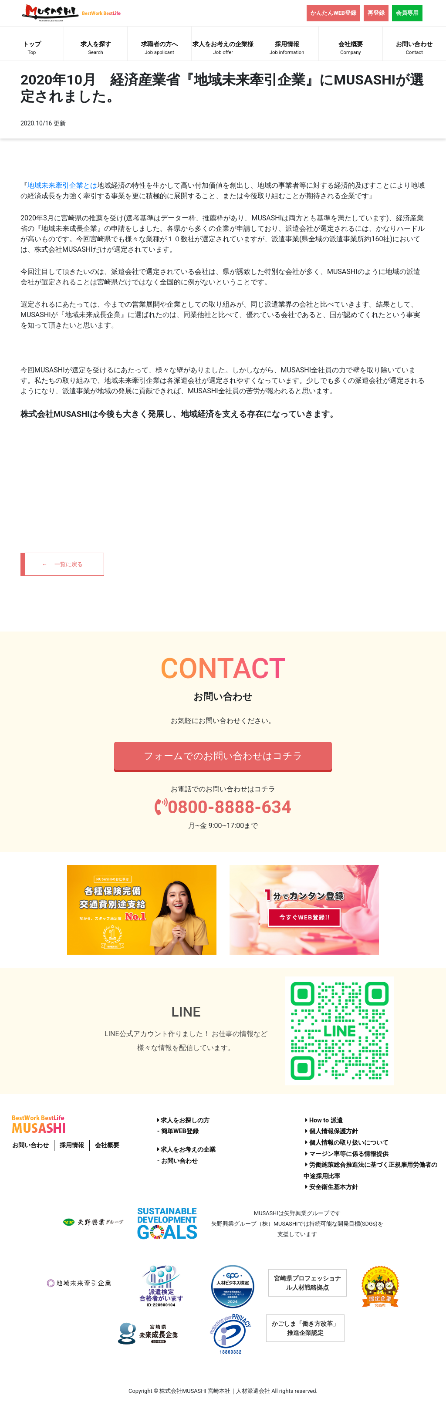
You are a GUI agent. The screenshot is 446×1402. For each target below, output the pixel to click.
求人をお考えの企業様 (223, 49)
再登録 (376, 13)
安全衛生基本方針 (331, 1187)
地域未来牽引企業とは (62, 185)
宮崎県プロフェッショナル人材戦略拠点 (307, 1283)
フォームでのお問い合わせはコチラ (223, 755)
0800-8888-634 (223, 807)
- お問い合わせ (177, 1161)
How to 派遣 (323, 1120)
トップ (32, 49)
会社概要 (350, 49)
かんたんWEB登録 (333, 13)
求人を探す (95, 49)
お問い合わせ (414, 49)
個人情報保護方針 (331, 1131)
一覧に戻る (68, 564)
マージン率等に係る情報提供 (347, 1154)
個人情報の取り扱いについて (347, 1142)
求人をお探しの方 (183, 1120)
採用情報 (286, 49)
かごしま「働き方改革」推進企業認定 (305, 1328)
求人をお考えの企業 (186, 1149)
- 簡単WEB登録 (178, 1131)
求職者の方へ (159, 49)
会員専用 (407, 13)
